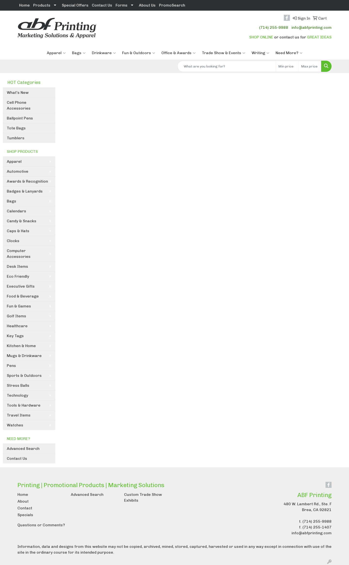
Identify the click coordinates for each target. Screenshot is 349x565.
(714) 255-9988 (273, 27)
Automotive (17, 171)
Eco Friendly (18, 276)
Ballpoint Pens (20, 118)
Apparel (56, 53)
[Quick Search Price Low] (287, 66)
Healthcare (17, 326)
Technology (17, 395)
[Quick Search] (226, 66)
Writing (260, 53)
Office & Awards (178, 53)
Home (24, 5)
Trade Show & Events (223, 53)
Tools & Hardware (23, 405)
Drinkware (104, 53)
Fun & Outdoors (138, 53)
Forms (121, 5)
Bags (79, 53)
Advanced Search (23, 448)
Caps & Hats (18, 231)
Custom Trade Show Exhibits (143, 497)
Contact (24, 508)
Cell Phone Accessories (19, 105)
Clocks (13, 240)
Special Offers (75, 5)
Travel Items (19, 415)
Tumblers (15, 138)
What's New (18, 92)
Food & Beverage (23, 296)
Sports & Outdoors (24, 375)
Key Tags (15, 336)
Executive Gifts (21, 286)
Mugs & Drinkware (24, 355)
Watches (15, 425)
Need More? (289, 53)
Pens (11, 365)
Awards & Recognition (27, 181)
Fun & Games (19, 306)
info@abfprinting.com (312, 27)
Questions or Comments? (41, 525)
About (23, 501)
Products (41, 5)
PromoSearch (172, 5)
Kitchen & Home (21, 345)
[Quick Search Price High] (309, 66)
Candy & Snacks (21, 221)
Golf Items (16, 316)
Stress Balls (18, 385)
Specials (25, 515)
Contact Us (102, 5)
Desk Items (17, 266)
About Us (147, 5)
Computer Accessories (19, 253)
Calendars (16, 211)
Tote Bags (16, 128)
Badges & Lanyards (25, 191)
